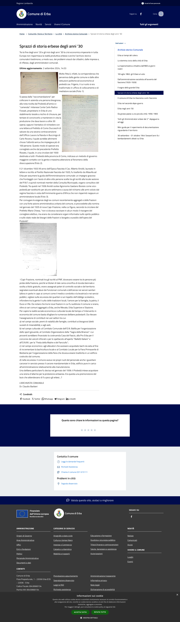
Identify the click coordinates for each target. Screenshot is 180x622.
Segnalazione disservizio (64, 580)
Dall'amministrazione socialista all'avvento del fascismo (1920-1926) (137, 81)
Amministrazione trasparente (103, 575)
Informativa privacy (98, 580)
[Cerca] (161, 14)
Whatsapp (47, 398)
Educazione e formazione (101, 535)
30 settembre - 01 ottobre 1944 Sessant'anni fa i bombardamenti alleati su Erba (139, 137)
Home (22, 33)
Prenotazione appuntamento (66, 575)
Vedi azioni (121, 43)
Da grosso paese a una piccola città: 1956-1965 (138, 113)
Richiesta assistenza (62, 589)
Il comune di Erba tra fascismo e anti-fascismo (137, 98)
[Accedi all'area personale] (151, 3)
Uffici (18, 544)
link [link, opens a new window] (114, 607)
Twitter (35, 398)
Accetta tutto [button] (80, 612)
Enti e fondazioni (23, 549)
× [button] (177, 595)
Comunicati (132, 540)
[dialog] (90, 607)
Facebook (25, 398)
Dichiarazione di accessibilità (102, 589)
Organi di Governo (24, 535)
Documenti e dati (23, 562)
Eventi (130, 561)
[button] (90, 618)
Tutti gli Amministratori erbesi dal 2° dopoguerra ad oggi (138, 121)
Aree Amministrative (25, 540)
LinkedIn (71, 398)
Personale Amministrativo (27, 558)
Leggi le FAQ (59, 584)
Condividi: (26, 394)
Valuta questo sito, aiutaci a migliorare (90, 500)
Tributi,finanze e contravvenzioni (104, 544)
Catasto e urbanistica (63, 549)
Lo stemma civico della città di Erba (133, 60)
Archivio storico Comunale (76, 33)
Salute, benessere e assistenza (103, 549)
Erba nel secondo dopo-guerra (130, 103)
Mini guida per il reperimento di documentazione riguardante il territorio (138, 129)
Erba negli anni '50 (126, 108)
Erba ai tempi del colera (128, 55)
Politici (19, 553)
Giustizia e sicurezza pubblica (102, 540)
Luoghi (130, 557)
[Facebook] (138, 13)
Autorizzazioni (96, 553)
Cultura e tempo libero (63, 540)
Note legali (95, 584)
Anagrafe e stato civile (63, 535)
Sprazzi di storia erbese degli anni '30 (133, 92)
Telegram (59, 398)
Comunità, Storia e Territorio (40, 33)
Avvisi (130, 544)
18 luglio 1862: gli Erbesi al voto (131, 74)
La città (59, 33)
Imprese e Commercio (63, 544)
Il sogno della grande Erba (128, 87)
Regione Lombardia (24, 3)
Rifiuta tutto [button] (100, 612)
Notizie (131, 535)
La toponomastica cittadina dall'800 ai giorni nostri (136, 67)
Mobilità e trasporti (62, 553)
